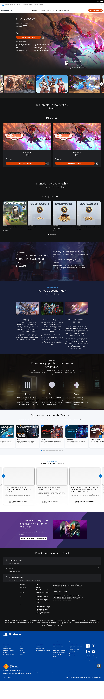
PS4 (14, 4)
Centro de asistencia (57, 642)
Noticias (30, 4)
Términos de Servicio (73, 642)
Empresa (5, 650)
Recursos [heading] (71, 640)
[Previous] (2, 82)
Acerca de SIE (6, 642)
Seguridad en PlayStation (58, 644)
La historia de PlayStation (9, 652)
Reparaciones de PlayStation (59, 648)
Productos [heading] (23, 640)
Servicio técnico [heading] (57, 640)
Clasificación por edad (74, 648)
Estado (54, 646)
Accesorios (24, 4)
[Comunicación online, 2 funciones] (52, 577)
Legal (67, 676)
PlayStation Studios (7, 646)
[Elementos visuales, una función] (52, 560)
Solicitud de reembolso (58, 652)
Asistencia (41, 4)
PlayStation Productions (8, 648)
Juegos (6, 4)
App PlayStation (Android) (91, 656)
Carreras (5, 644)
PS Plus (18, 4)
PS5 (10, 4)
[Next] (101, 82)
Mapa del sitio (97, 676)
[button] (43, 44)
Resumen (34, 9)
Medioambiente (39, 642)
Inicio (4, 636)
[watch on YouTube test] (64, 89)
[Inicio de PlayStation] (2, 4)
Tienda (35, 4)
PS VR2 (21, 646)
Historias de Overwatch (62, 9)
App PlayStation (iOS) (90, 654)
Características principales (47, 9)
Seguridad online (40, 646)
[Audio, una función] (52, 568)
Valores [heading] (38, 640)
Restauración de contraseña (59, 650)
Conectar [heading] (87, 640)
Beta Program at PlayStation (91, 658)
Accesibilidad (39, 644)
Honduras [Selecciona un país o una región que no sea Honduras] (8, 676)
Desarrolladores (72, 652)
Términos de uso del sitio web (86, 676)
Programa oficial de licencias (75, 654)
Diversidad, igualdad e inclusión (43, 648)
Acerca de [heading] (6, 640)
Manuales (55, 654)
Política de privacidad (74, 676)
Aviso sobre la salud (73, 650)
